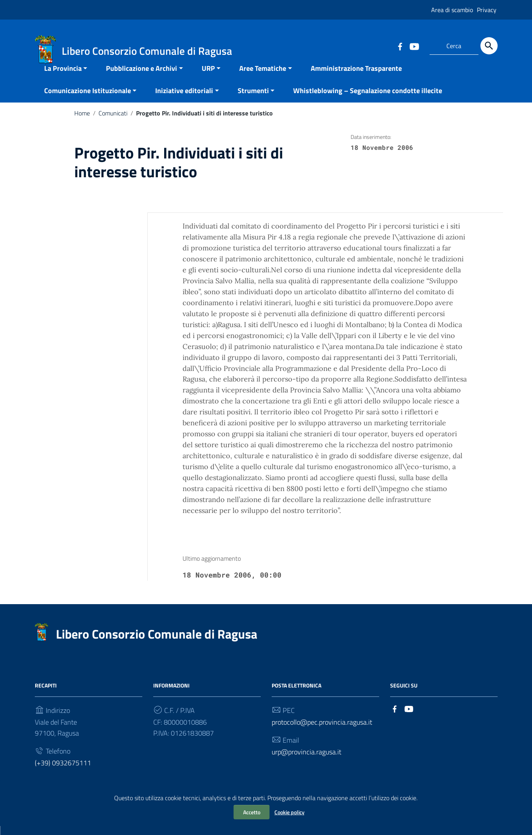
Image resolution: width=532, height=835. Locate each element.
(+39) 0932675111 (63, 772)
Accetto (251, 812)
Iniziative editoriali (184, 99)
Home (82, 122)
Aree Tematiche (262, 77)
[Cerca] (489, 45)
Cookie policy (289, 812)
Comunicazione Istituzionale (87, 99)
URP (208, 77)
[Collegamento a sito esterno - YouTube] (414, 45)
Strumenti (253, 99)
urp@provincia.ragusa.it (306, 761)
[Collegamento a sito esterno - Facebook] (400, 45)
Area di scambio (452, 9)
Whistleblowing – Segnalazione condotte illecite (367, 99)
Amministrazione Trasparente (356, 77)
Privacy (486, 9)
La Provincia (63, 77)
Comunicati (113, 122)
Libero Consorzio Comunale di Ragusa (156, 642)
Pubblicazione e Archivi (141, 77)
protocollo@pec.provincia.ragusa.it (322, 731)
